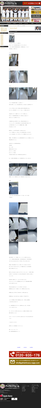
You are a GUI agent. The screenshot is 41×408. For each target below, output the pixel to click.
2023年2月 (2, 37)
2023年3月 (2, 36)
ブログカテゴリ (3, 48)
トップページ (11, 25)
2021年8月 (2, 39)
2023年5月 (2, 35)
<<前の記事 (18, 347)
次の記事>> (31, 347)
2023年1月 (2, 38)
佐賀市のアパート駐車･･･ (4, 28)
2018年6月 (2, 44)
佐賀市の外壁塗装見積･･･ (4, 30)
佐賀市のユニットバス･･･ (4, 27)
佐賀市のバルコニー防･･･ (4, 29)
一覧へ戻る (25, 347)
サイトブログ (15, 25)
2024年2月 (2, 34)
